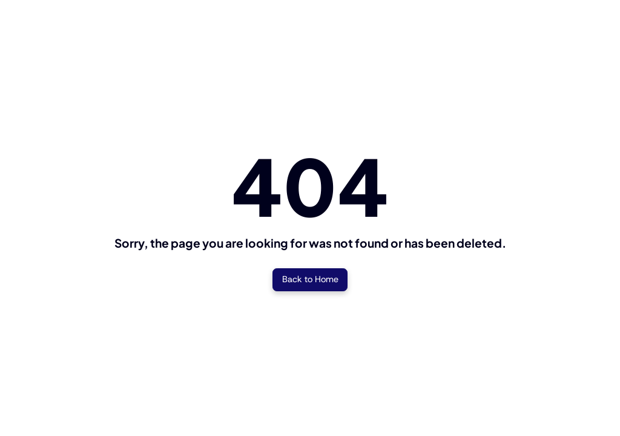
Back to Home (310, 279)
